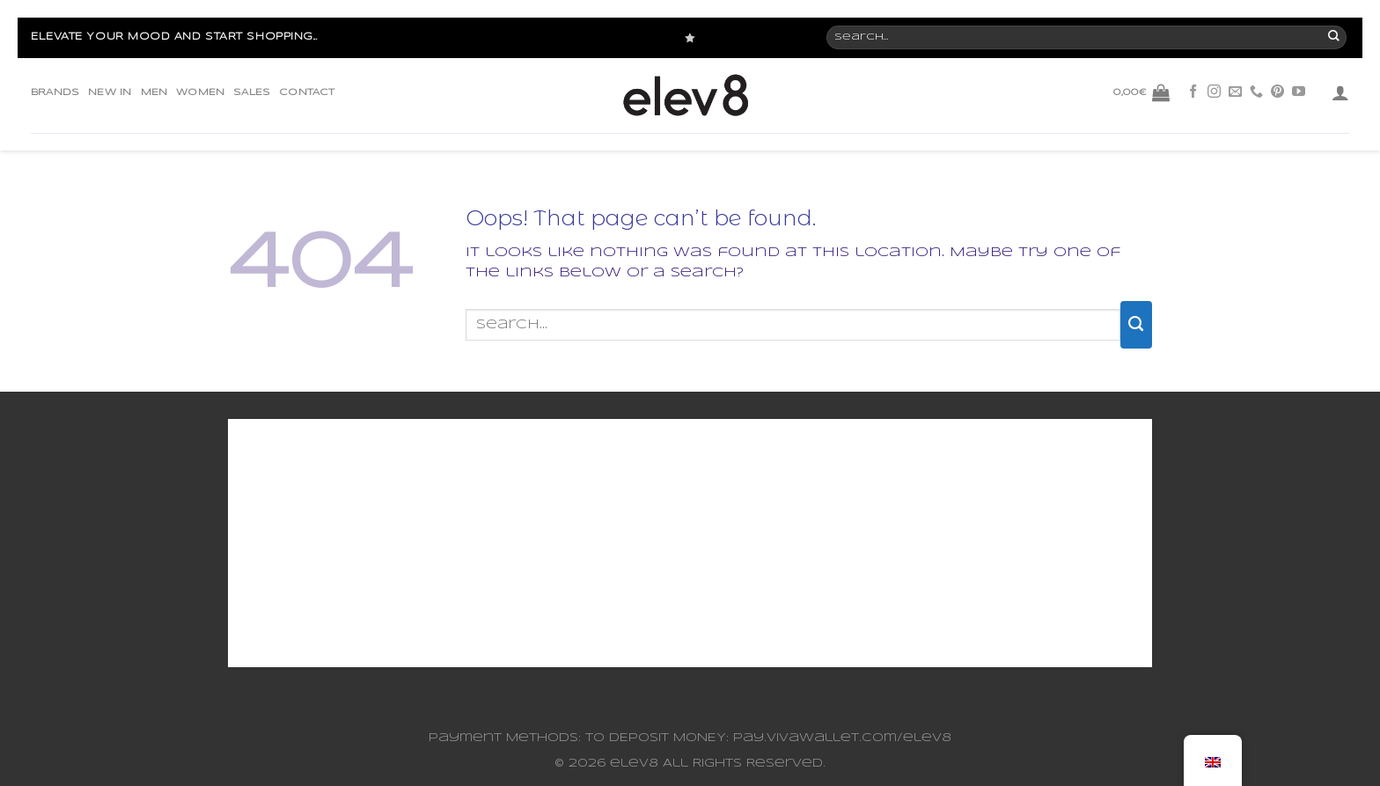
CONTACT (306, 92)
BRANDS (55, 92)
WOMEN (200, 92)
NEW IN (109, 92)
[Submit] (1136, 325)
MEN (154, 92)
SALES (251, 92)
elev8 (634, 763)
